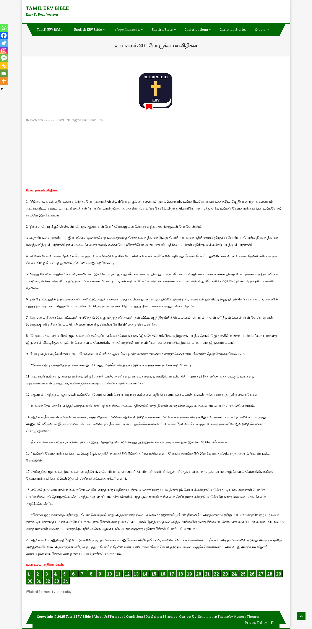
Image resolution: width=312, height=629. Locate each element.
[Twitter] (4, 43)
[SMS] (4, 58)
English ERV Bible (88, 29)
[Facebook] (4, 35)
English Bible (162, 29)
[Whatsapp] (4, 28)
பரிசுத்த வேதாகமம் (127, 29)
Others (260, 29)
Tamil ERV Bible (47, 8)
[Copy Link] (4, 65)
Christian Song (196, 29)
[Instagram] (4, 50)
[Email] (4, 73)
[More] (4, 81)
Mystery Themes (247, 616)
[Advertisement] (156, 156)
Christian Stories (233, 29)
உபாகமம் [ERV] (54, 120)
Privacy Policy (256, 623)
